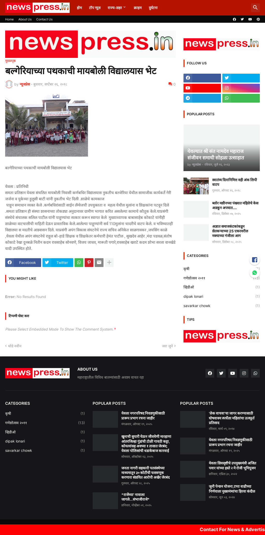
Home (9, 19)
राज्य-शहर (115, 7)
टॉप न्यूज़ (94, 7)
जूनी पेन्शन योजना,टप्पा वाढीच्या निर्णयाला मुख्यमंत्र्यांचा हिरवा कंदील (232, 488)
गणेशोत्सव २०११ (221, 278)
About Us (25, 19)
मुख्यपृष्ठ (10, 61)
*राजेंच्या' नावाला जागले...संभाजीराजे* (135, 496)
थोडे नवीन (14, 346)
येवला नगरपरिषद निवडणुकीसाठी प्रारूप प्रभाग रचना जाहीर (143, 415)
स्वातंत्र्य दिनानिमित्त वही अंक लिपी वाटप (234, 182)
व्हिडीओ (221, 287)
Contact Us (44, 19)
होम (79, 7)
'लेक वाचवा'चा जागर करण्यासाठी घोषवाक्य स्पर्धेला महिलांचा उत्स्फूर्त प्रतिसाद (231, 418)
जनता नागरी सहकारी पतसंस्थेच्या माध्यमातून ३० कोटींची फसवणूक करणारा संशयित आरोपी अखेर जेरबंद (145, 472)
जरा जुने (167, 346)
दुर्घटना (153, 7)
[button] (255, 7)
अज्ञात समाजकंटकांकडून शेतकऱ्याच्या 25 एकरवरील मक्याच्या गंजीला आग (230, 231)
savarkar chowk (221, 305)
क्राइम (138, 7)
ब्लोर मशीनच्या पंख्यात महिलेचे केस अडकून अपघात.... (235, 205)
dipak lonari (221, 296)
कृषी (221, 268)
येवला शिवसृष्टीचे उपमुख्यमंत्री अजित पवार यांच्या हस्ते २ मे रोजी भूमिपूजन (232, 465)
